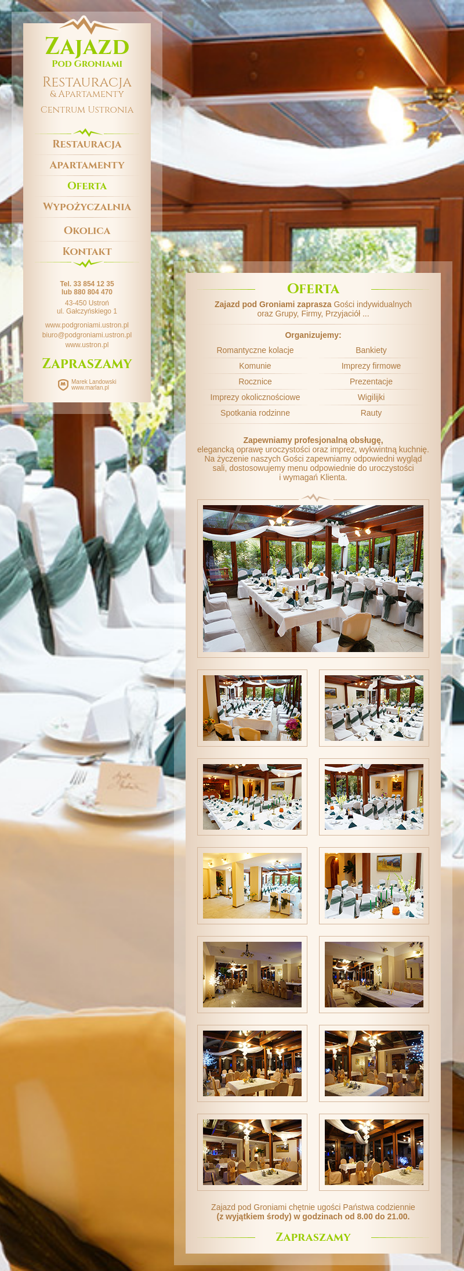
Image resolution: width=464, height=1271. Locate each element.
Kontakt (87, 251)
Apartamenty (86, 165)
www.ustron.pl (87, 345)
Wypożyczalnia (87, 207)
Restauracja (86, 144)
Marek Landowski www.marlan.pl (94, 385)
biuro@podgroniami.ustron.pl (87, 335)
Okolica (87, 231)
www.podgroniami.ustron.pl (87, 325)
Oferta (87, 186)
